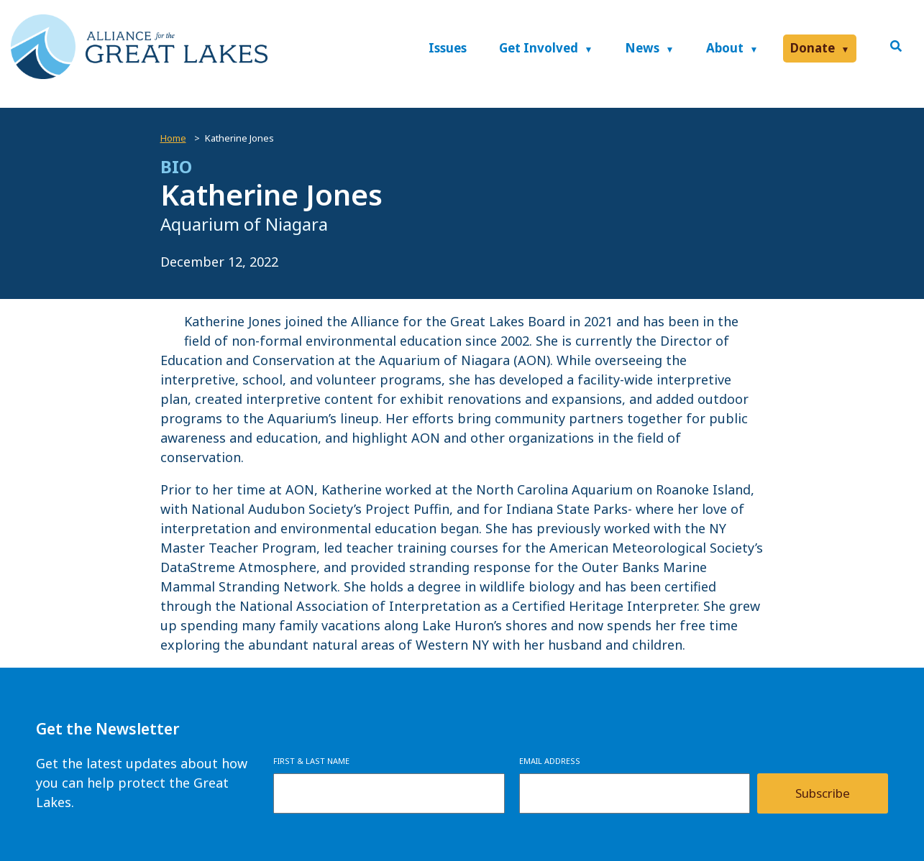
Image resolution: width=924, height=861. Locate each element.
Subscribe (822, 793)
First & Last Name (311, 760)
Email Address (549, 760)
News (642, 48)
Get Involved (538, 48)
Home (173, 138)
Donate (812, 48)
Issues (448, 48)
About (725, 48)
